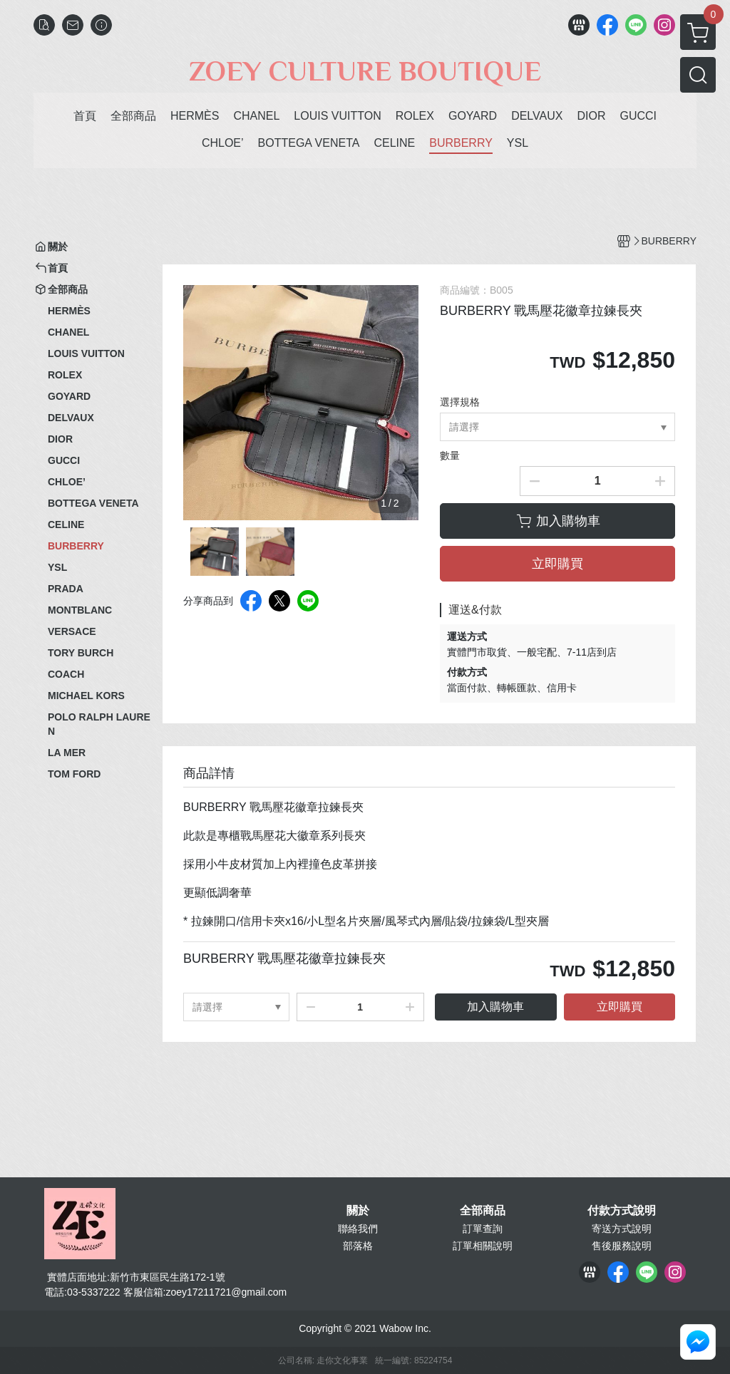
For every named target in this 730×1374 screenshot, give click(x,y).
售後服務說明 (622, 1246)
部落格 (358, 1246)
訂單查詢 (483, 1229)
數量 (450, 455)
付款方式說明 (621, 1211)
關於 (357, 1211)
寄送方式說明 (622, 1229)
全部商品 (482, 1211)
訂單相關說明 (483, 1246)
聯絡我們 (358, 1229)
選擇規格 (460, 402)
